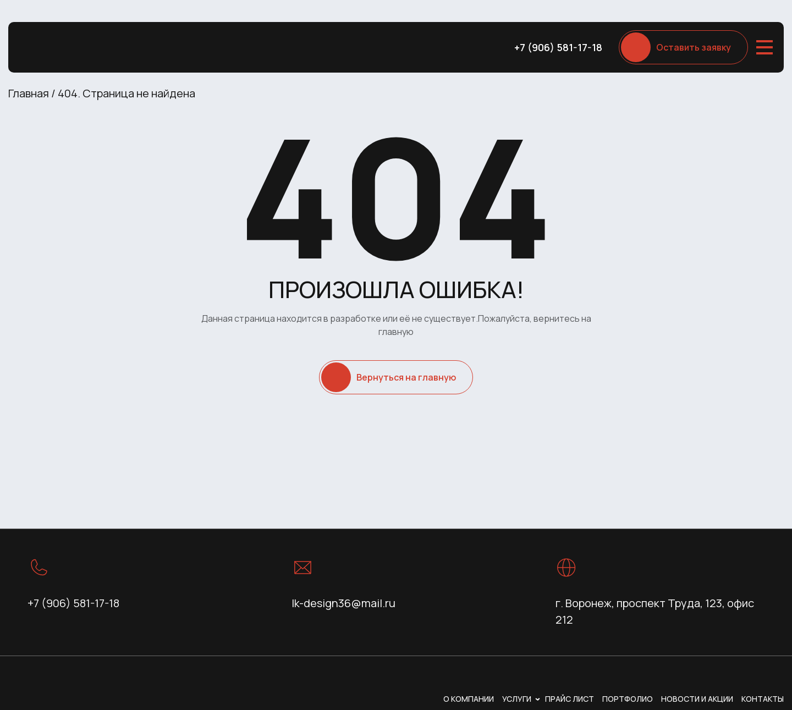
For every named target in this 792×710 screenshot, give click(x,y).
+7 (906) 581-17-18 (558, 47)
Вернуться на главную (406, 377)
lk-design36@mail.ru (343, 603)
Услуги (516, 699)
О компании (468, 699)
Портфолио (627, 699)
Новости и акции (697, 699)
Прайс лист (569, 699)
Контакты (762, 699)
